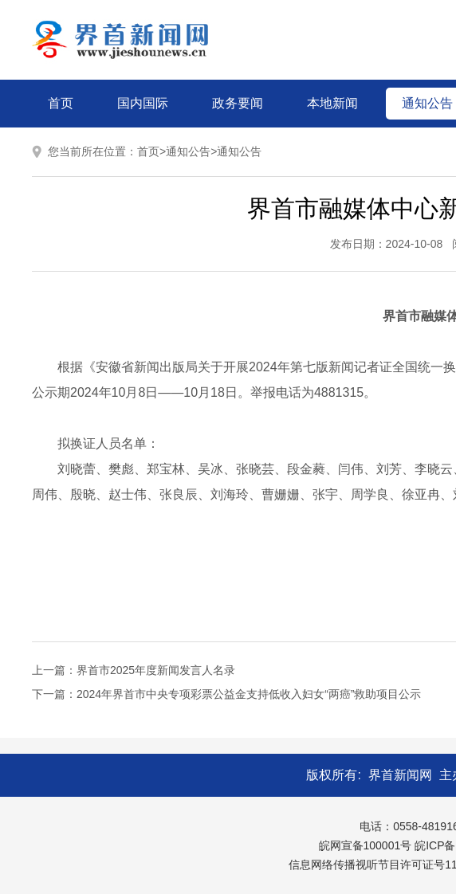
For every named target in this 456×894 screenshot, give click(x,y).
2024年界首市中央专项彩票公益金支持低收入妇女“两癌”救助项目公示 (249, 694)
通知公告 (188, 151)
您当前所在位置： (92, 151)
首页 (60, 103)
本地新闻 (332, 103)
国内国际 (142, 103)
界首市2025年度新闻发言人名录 (156, 670)
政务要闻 (237, 103)
